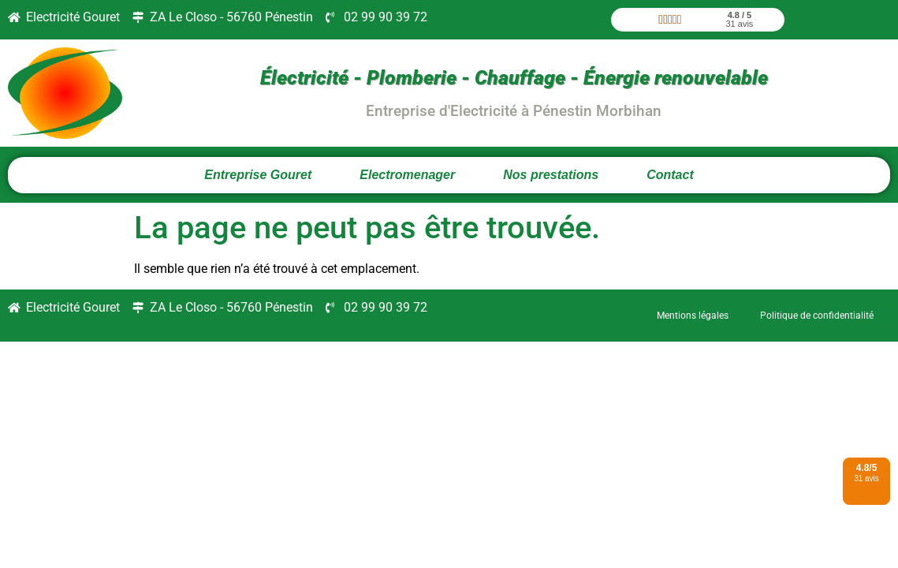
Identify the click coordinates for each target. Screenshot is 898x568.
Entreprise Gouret (257, 174)
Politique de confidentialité (817, 315)
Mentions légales (692, 315)
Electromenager (407, 174)
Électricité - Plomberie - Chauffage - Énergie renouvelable (514, 77)
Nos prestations (550, 174)
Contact (670, 174)
